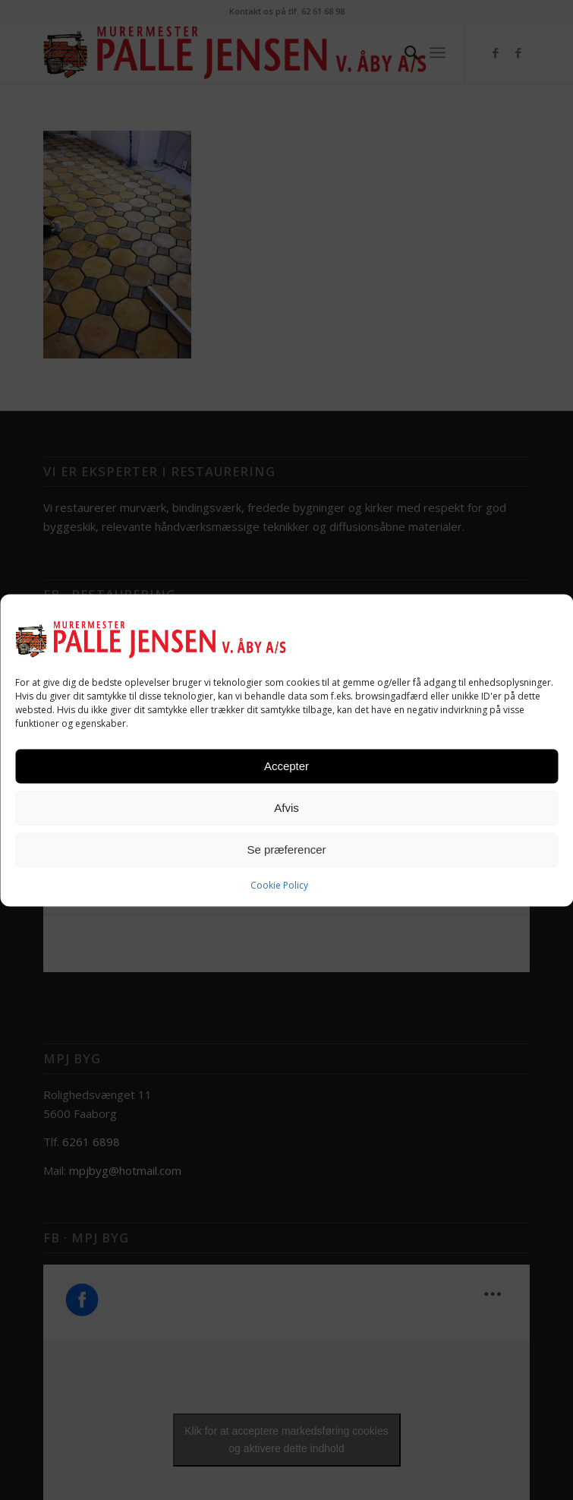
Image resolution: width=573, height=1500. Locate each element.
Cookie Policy (279, 884)
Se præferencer (286, 849)
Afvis (286, 807)
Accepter (286, 765)
